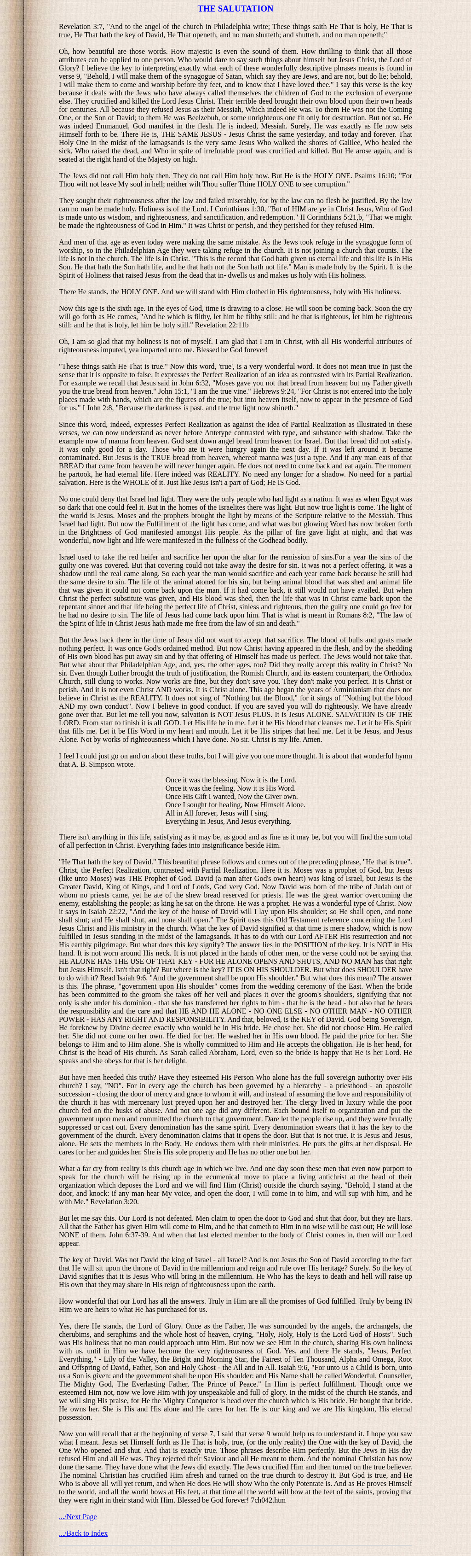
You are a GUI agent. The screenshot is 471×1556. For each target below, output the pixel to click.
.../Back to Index (83, 1533)
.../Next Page (78, 1517)
